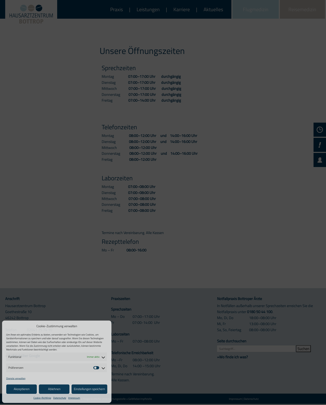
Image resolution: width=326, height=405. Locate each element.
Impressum (74, 398)
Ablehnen (54, 389)
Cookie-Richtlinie (42, 398)
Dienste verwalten (15, 378)
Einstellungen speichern (89, 389)
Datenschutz (59, 398)
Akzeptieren (22, 389)
